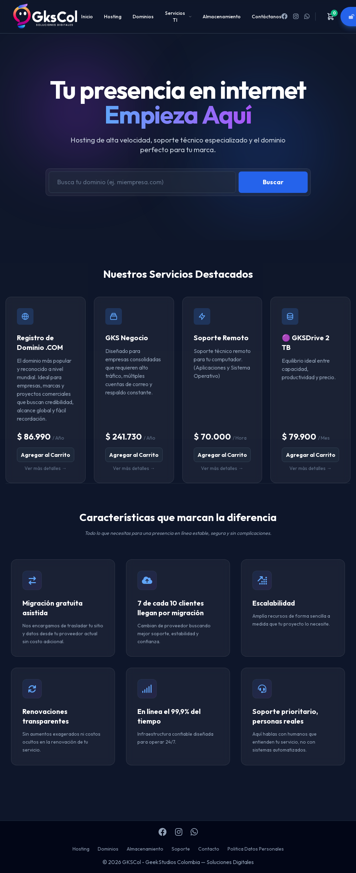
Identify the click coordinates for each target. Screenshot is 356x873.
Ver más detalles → (46, 468)
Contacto (208, 849)
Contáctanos (266, 16)
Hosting (113, 16)
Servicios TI (178, 16)
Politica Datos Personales (256, 849)
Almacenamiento (222, 16)
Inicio (87, 16)
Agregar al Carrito (45, 454)
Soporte (181, 849)
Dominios (143, 16)
